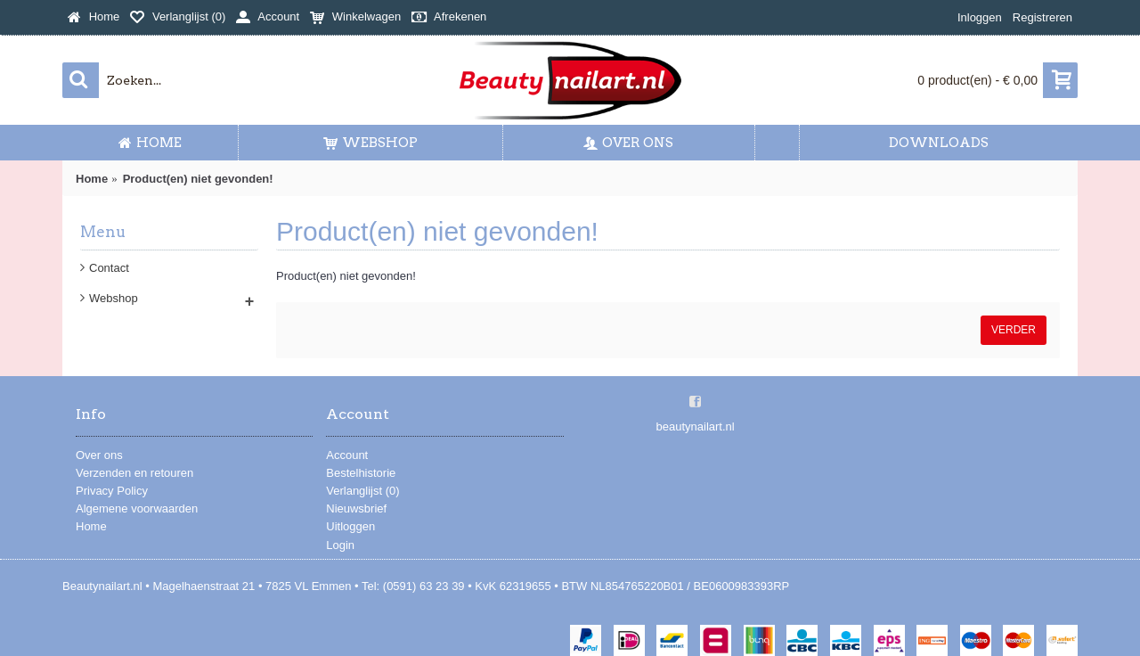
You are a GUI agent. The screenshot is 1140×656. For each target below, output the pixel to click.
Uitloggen (350, 526)
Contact (109, 268)
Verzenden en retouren (134, 473)
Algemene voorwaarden (137, 508)
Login (340, 545)
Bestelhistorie (360, 473)
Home (91, 526)
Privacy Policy (112, 490)
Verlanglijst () (362, 490)
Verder (1013, 330)
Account (347, 455)
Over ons (99, 455)
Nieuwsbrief (356, 508)
